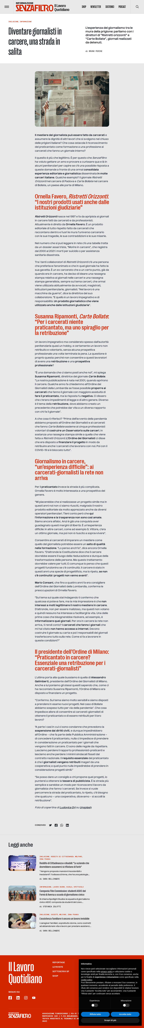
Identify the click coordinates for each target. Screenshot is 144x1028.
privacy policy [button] (107, 971)
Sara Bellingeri (51, 879)
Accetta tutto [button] (125, 1014)
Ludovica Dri (68, 807)
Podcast (122, 7)
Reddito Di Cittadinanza (62, 856)
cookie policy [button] (86, 980)
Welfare (78, 856)
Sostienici (109, 7)
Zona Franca (45, 859)
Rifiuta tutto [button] (95, 1014)
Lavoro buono (59, 887)
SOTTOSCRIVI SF (60, 972)
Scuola (69, 887)
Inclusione (13, 22)
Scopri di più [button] (110, 1020)
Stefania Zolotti (52, 906)
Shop (84, 7)
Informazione (26, 22)
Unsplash (86, 807)
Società (54, 914)
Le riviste (57, 967)
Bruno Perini (95, 51)
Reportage (58, 963)
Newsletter (96, 7)
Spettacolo (79, 887)
